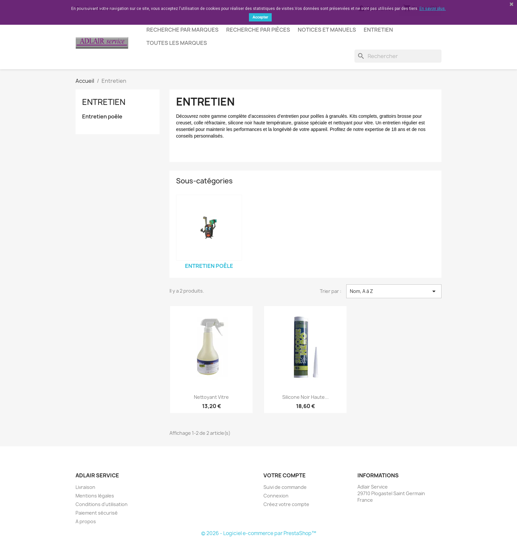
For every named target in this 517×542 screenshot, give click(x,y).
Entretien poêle (102, 116)
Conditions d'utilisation (102, 504)
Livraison (85, 487)
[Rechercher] (397, 56)
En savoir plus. (432, 8)
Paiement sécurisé (97, 513)
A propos (86, 521)
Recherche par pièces (258, 29)
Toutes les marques (176, 43)
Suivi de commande (285, 487)
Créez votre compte (286, 504)
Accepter (260, 17)
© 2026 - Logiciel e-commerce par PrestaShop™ (258, 533)
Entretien (378, 29)
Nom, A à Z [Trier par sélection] (394, 291)
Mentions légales (95, 496)
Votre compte (284, 475)
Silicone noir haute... (305, 397)
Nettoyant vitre (211, 397)
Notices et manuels (327, 29)
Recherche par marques (182, 29)
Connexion (276, 496)
